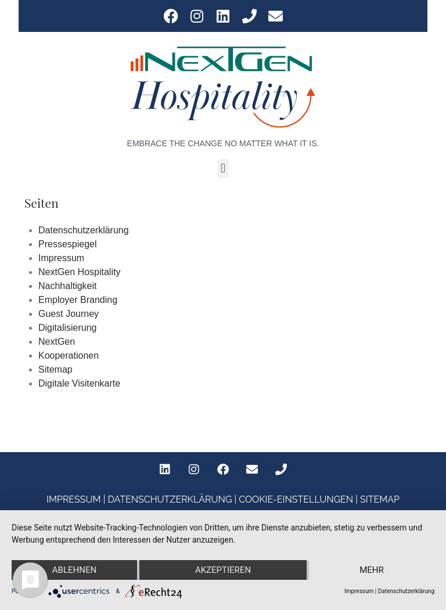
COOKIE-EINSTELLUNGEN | (299, 499)
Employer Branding (77, 300)
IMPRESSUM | (76, 499)
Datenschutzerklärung (83, 230)
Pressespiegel (67, 244)
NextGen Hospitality (79, 272)
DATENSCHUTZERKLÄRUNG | (173, 499)
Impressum (61, 258)
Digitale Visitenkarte (79, 383)
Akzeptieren (223, 570)
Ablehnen (74, 570)
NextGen (56, 341)
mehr (371, 570)
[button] (222, 168)
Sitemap (55, 369)
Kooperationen (68, 355)
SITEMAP (380, 499)
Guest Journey (68, 314)
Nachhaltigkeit (67, 286)
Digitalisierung (67, 328)
